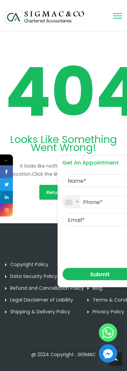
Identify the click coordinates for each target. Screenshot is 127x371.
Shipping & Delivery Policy (40, 311)
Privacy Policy (108, 311)
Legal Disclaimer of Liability (41, 299)
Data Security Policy (33, 276)
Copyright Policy (29, 264)
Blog (97, 288)
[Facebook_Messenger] (108, 353)
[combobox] (71, 202)
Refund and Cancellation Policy (47, 288)
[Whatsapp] (108, 332)
